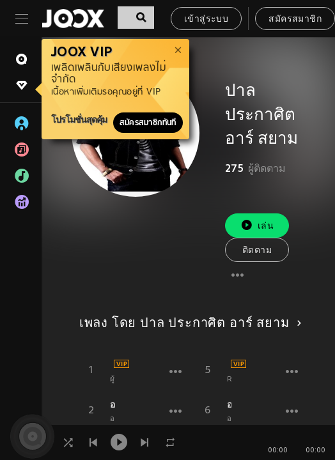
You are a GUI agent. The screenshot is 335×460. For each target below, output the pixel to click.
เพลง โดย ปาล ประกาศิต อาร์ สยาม (188, 324)
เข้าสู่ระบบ (206, 19)
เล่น (257, 225)
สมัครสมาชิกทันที (148, 122)
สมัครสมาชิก (295, 19)
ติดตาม (257, 251)
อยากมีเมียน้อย (112, 404)
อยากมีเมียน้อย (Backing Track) (229, 404)
